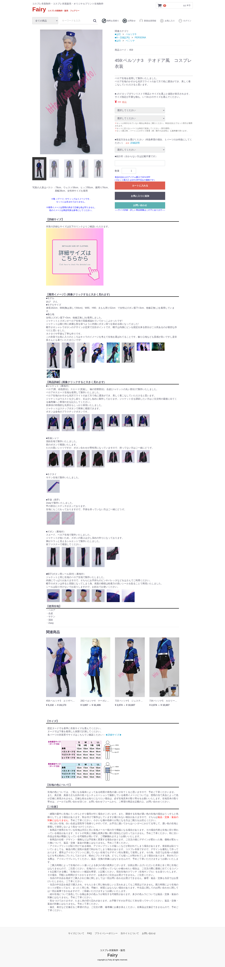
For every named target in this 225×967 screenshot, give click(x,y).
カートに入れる (140, 185)
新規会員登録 (147, 21)
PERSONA (140, 37)
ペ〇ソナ (130, 40)
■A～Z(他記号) (122, 37)
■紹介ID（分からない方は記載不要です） (136, 156)
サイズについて (76, 933)
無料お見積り (110, 21)
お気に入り (167, 21)
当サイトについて (130, 933)
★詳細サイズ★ (113, 734)
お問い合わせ (140, 205)
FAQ (89, 933)
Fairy (55, 9)
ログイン (184, 21)
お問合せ (129, 21)
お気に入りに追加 (140, 196)
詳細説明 (135, 142)
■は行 (118, 34)
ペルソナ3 (131, 34)
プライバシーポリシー (106, 933)
